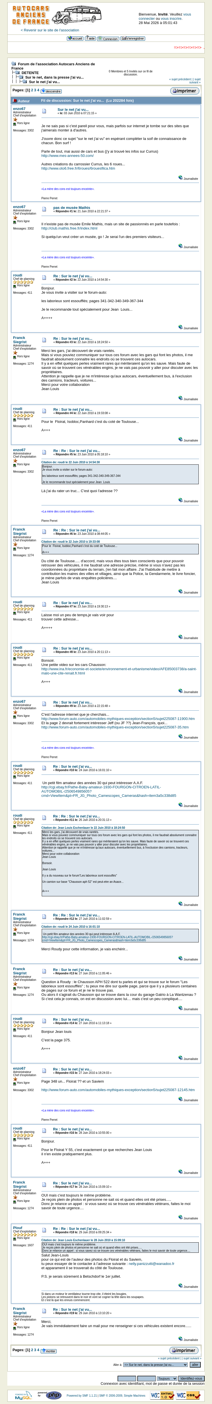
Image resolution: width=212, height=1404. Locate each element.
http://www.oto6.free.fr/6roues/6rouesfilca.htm (78, 168)
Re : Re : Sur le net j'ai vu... (76, 451)
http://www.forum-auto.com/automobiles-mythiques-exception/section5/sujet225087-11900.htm (118, 719)
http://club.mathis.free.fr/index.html (69, 228)
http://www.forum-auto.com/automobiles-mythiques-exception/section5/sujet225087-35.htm (115, 727)
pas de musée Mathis (71, 207)
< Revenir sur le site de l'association (50, 30)
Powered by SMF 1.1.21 (82, 1395)
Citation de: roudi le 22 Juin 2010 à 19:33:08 (70, 541)
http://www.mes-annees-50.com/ (67, 155)
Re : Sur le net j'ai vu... (72, 276)
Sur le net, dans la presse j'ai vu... (54, 77)
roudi (17, 275)
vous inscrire (171, 18)
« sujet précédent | (180, 79)
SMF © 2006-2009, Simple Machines (122, 1395)
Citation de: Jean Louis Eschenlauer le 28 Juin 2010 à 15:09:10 (83, 1240)
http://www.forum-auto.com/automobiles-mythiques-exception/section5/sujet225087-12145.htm (118, 1090)
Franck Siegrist (19, 340)
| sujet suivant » (195, 81)
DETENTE (30, 73)
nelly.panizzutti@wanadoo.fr (152, 1264)
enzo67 (19, 109)
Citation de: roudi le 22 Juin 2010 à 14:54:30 (70, 462)
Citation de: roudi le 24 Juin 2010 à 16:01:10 (70, 926)
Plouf (17, 1228)
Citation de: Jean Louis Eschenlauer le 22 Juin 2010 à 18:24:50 (83, 827)
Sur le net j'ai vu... (44, 82)
